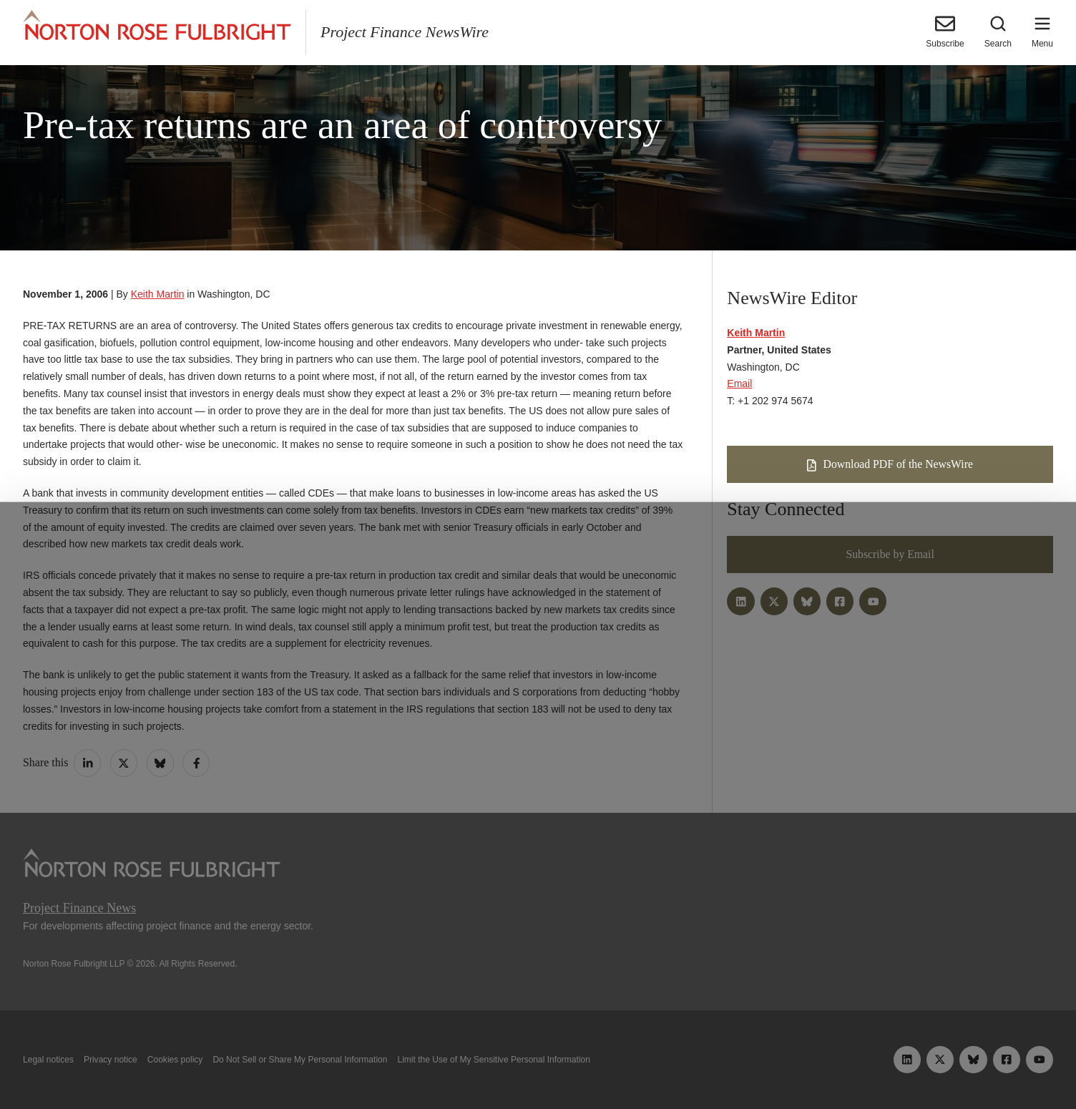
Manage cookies (538, 1064)
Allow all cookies (329, 1064)
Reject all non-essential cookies (748, 1064)
